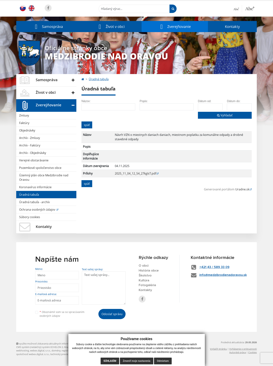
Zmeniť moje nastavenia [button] (136, 360)
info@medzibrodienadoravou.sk (223, 275)
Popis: (144, 101)
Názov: (86, 101)
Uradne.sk (242, 189)
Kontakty (232, 26)
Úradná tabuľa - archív (34, 202)
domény (56, 350)
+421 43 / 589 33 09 (214, 267)
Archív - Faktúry (29, 145)
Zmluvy (24, 115)
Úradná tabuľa (29, 195)
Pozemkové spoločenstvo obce (40, 168)
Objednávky (27, 130)
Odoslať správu (112, 314)
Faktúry (24, 123)
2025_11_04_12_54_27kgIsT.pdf (135, 173)
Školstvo (145, 275)
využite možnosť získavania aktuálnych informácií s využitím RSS (52, 343)
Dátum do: (233, 101)
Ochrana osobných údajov (37, 210)
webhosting (22, 350)
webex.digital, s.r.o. (40, 350)
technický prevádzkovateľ (64, 354)
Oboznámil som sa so (62, 313)
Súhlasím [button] (110, 360)
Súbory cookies (29, 217)
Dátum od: (204, 101)
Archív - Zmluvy (29, 138)
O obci (144, 265)
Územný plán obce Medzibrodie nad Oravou (43, 177)
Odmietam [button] (163, 360)
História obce (149, 270)
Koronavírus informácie (35, 187)
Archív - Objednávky (32, 153)
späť (87, 125)
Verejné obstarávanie (33, 160)
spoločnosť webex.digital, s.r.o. (32, 354)
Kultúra (144, 280)
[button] (48, 26)
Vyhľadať (225, 115)
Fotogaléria (147, 285)
